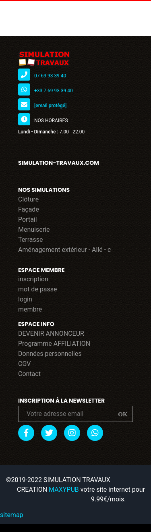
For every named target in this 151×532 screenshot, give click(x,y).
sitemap (11, 515)
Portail (27, 219)
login (25, 299)
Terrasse (30, 239)
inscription (33, 279)
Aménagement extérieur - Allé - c (64, 250)
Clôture (28, 199)
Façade (28, 209)
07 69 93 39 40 (50, 76)
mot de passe (37, 289)
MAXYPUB (64, 489)
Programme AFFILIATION (54, 343)
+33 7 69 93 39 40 (53, 91)
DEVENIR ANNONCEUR (51, 333)
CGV (24, 364)
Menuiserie (34, 229)
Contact (29, 374)
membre (30, 309)
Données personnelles (49, 353)
